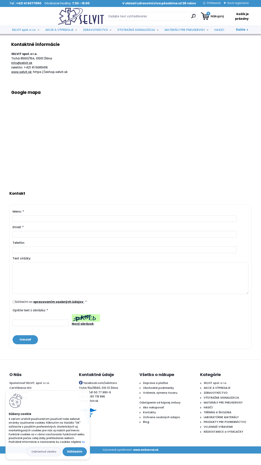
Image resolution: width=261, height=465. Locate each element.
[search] (167, 17)
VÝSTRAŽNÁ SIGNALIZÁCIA (136, 30)
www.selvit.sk (21, 83)
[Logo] (32, 16)
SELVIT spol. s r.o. (24, 30)
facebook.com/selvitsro (100, 395)
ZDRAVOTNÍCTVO (95, 30)
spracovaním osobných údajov (58, 313)
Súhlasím (74, 451)
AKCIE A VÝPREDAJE (59, 30)
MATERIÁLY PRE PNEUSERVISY (185, 30)
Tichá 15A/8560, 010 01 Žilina (98, 399)
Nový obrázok (83, 335)
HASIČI (219, 30)
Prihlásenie (214, 3)
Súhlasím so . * (51, 313)
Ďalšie (240, 30)
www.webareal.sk (145, 461)
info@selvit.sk (21, 74)
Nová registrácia (238, 3)
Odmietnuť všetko (43, 452)
